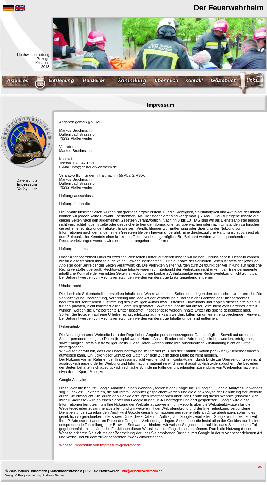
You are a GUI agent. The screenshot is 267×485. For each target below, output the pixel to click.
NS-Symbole (27, 188)
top (260, 466)
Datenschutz (27, 180)
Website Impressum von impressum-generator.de (100, 445)
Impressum (27, 184)
